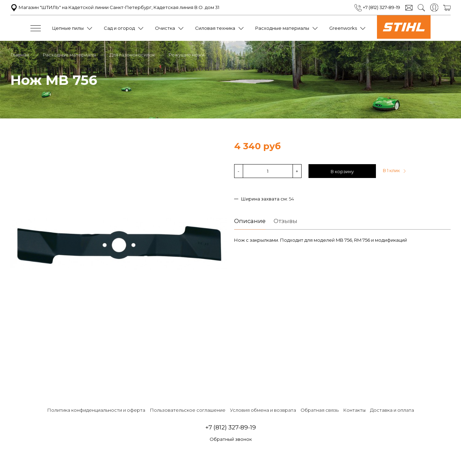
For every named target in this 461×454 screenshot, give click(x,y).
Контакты (354, 410)
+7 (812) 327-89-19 (377, 7)
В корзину (342, 171)
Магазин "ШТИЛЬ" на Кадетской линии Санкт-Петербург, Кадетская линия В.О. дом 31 (114, 7)
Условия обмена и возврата (263, 410)
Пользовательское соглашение (187, 410)
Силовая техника (215, 28)
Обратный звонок (231, 439)
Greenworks (343, 28)
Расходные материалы (282, 28)
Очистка (165, 28)
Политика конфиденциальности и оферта (96, 410)
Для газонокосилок (132, 54)
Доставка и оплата (392, 410)
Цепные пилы (68, 28)
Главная (19, 54)
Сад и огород (119, 28)
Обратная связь (320, 410)
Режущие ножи (186, 54)
